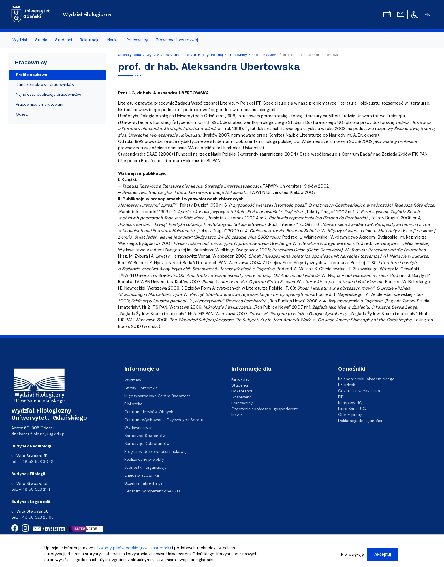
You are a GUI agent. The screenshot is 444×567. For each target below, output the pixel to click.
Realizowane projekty (144, 459)
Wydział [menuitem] (19, 39)
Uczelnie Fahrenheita (143, 483)
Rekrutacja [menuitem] (89, 39)
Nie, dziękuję (352, 555)
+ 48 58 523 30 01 (36, 461)
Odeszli (22, 114)
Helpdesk (346, 384)
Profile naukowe (265, 54)
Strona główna (129, 54)
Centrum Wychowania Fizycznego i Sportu (163, 419)
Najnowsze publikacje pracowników (48, 94)
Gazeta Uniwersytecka (359, 390)
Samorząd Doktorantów (147, 443)
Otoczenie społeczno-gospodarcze (264, 408)
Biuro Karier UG (352, 408)
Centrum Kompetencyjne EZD (152, 491)
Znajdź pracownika (141, 475)
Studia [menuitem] (41, 39)
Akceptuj (382, 556)
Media (237, 414)
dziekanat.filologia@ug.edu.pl (38, 433)
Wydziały (132, 380)
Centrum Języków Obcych (148, 411)
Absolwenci (242, 396)
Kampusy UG (350, 402)
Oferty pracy (350, 414)
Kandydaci (241, 378)
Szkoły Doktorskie (141, 387)
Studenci (239, 384)
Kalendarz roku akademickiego (366, 378)
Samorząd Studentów (145, 435)
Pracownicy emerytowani (39, 104)
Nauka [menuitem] (113, 39)
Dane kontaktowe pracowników (45, 84)
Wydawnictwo (137, 427)
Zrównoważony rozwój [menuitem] (177, 39)
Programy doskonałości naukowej (155, 451)
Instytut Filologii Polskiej (204, 54)
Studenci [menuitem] (63, 39)
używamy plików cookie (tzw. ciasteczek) (132, 549)
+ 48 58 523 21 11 (34, 489)
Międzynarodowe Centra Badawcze (157, 395)
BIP (340, 396)
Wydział (152, 54)
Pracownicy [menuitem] (137, 39)
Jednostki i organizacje (145, 467)
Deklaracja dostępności (360, 420)
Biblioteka (133, 403)
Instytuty (172, 54)
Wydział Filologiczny (87, 14)
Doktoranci (241, 390)
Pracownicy (237, 54)
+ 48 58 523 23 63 (36, 517)
